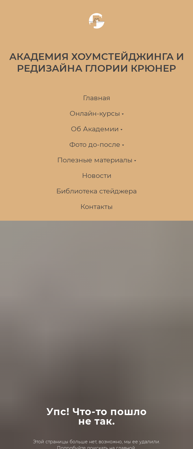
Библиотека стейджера (96, 191)
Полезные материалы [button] (94, 160)
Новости (96, 175)
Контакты (96, 207)
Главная (96, 98)
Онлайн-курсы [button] (95, 113)
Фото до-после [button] (94, 144)
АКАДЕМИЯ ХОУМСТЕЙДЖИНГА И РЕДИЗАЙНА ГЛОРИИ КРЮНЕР (96, 62)
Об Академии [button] (95, 129)
